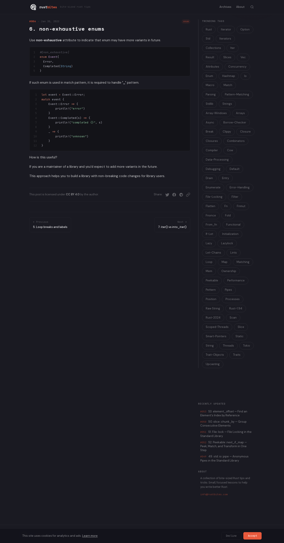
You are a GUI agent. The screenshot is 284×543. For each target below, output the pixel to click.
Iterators (225, 38)
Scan (233, 317)
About (240, 7)
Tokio (246, 345)
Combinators (236, 141)
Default (234, 169)
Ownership (228, 271)
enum (186, 21)
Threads (228, 345)
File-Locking (214, 197)
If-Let (209, 234)
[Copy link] (188, 195)
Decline (231, 536)
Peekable (212, 280)
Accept (252, 536)
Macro (210, 85)
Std (208, 38)
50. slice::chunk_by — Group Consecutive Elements (223, 423)
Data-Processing (217, 159)
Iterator (226, 29)
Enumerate (213, 187)
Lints (233, 252)
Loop (209, 262)
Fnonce (211, 215)
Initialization (230, 234)
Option (245, 29)
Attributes (212, 66)
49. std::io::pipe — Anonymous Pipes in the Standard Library (224, 458)
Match (228, 85)
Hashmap (228, 76)
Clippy (227, 131)
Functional (233, 224)
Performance (236, 280)
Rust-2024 (213, 317)
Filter (235, 197)
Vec (243, 57)
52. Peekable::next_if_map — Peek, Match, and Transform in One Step (223, 446)
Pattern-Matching (237, 94)
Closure (245, 131)
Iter (232, 48)
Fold (228, 215)
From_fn (211, 224)
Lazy (209, 243)
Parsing (211, 94)
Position (211, 299)
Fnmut (241, 206)
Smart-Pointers (216, 336)
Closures (212, 141)
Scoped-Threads (217, 327)
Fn (226, 206)
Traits (237, 355)
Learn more (90, 536)
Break (210, 131)
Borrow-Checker (234, 122)
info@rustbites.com (214, 494)
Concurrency (237, 66)
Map (224, 262)
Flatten (210, 206)
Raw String (213, 308)
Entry (225, 178)
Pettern (211, 290)
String (210, 345)
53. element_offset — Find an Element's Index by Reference (223, 413)
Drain (209, 178)
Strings (227, 104)
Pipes (228, 290)
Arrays (240, 113)
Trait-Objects (215, 355)
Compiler (212, 150)
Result (210, 57)
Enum (209, 76)
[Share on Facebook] (174, 195)
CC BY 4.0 (73, 194)
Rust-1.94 (235, 308)
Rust (209, 29)
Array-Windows (216, 113)
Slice (241, 327)
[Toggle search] (252, 7)
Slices (227, 57)
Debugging (213, 169)
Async (210, 122)
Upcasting (213, 364)
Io (245, 76)
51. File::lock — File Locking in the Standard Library (226, 434)
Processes (233, 299)
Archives (225, 7)
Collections (213, 48)
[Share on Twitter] (167, 195)
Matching (243, 262)
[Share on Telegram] (181, 195)
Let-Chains (213, 252)
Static (240, 336)
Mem (209, 271)
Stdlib (209, 104)
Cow (230, 150)
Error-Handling (240, 187)
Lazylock (227, 243)
